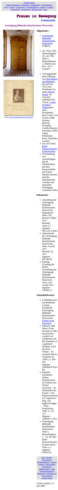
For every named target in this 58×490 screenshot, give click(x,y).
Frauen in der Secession (48, 321)
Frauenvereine (48, 20)
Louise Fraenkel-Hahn (49, 105)
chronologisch (47, 5)
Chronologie (20, 7)
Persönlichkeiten (32, 7)
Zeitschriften (15, 9)
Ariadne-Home (29, 3)
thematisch (26, 5)
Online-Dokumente (13, 5)
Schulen (50, 7)
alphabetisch (35, 5)
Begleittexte (25, 9)
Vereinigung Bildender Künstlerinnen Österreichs (48, 39)
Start (6, 7)
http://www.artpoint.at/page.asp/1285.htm (21, 117)
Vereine (43, 7)
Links (45, 9)
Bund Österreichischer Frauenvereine (49, 149)
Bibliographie (37, 9)
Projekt (11, 7)
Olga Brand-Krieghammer (50, 80)
